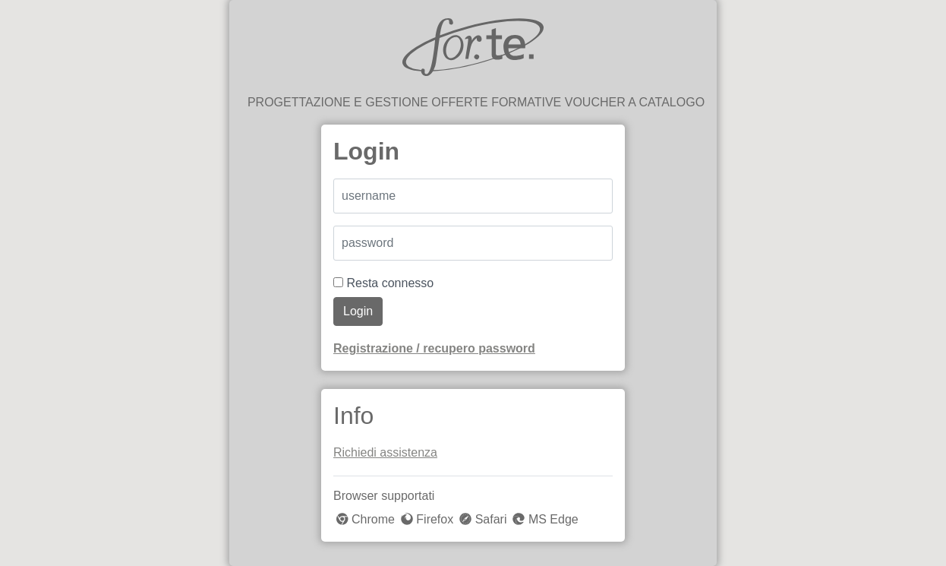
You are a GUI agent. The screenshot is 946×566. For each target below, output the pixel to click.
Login (358, 311)
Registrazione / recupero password (434, 348)
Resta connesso (383, 283)
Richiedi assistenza (385, 452)
